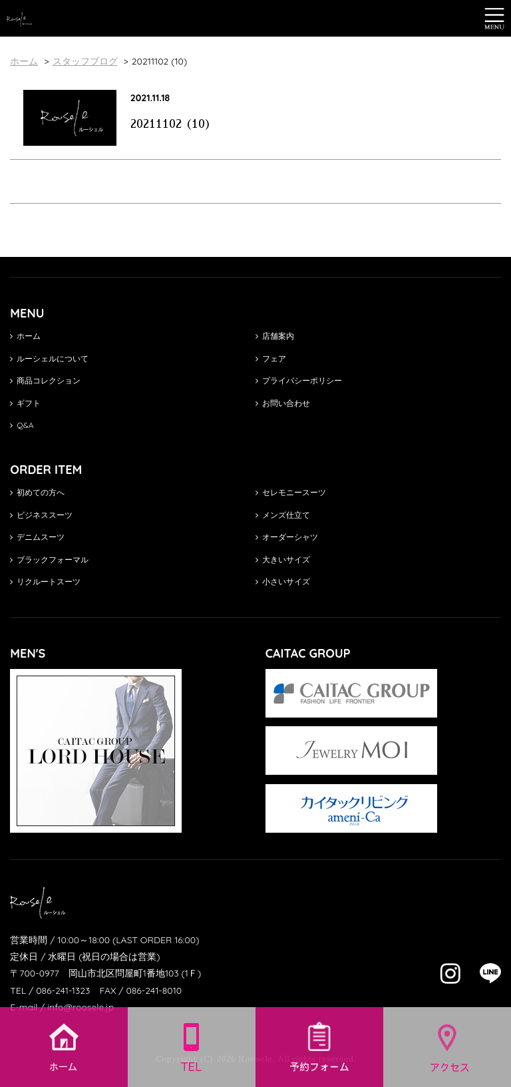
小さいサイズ (283, 581)
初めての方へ (37, 492)
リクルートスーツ (45, 581)
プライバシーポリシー (299, 380)
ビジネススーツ (41, 515)
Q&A (21, 425)
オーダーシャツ (287, 537)
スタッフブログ (85, 61)
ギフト (25, 403)
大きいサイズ (283, 559)
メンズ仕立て (283, 515)
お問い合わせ (283, 403)
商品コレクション (45, 380)
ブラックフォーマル (49, 559)
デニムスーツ (37, 537)
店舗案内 (275, 336)
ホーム (25, 336)
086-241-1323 (63, 990)
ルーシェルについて (49, 358)
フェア (271, 358)
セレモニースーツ (291, 492)
